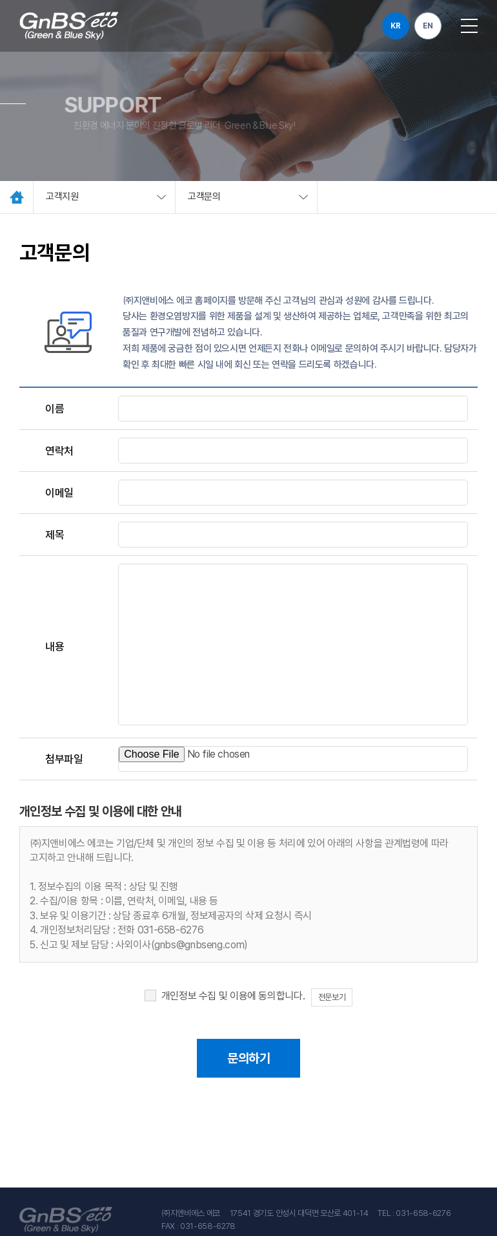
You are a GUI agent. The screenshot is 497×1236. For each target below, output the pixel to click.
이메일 (59, 492)
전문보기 (331, 997)
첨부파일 (64, 758)
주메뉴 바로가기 (0, 0)
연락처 (59, 450)
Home (17, 197)
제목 (54, 534)
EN (427, 25)
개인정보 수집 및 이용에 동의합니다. (233, 996)
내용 (54, 646)
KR (395, 25)
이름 (54, 408)
